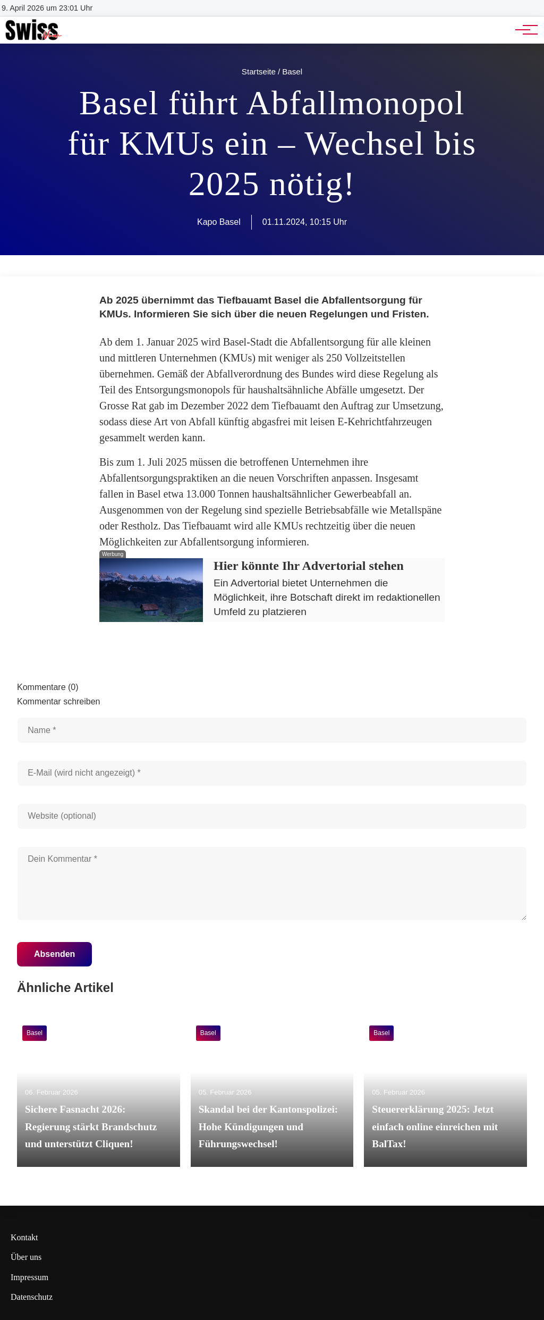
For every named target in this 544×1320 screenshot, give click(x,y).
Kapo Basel (219, 221)
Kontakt (24, 1237)
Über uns (26, 1257)
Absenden (54, 954)
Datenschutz (32, 1296)
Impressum (29, 1277)
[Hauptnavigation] (522, 30)
